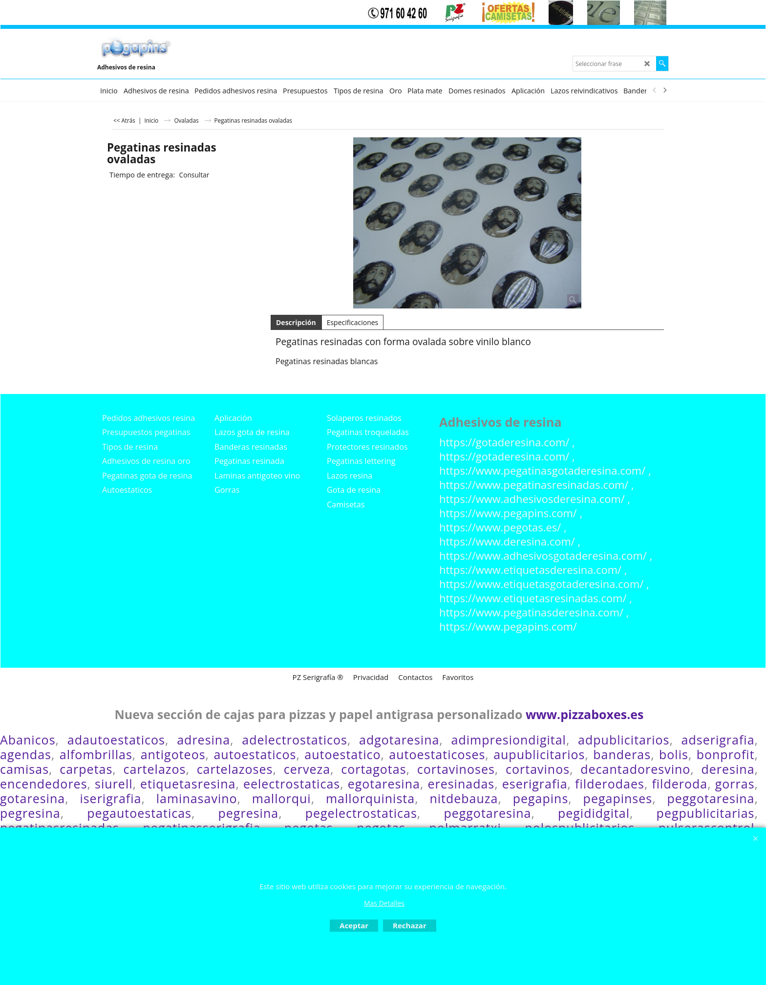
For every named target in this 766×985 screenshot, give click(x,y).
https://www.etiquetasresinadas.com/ (532, 598)
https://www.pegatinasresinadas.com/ (533, 485)
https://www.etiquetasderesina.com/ (530, 570)
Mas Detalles (384, 903)
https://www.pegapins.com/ (508, 513)
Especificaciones (353, 322)
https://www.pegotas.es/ (500, 527)
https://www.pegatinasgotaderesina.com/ (542, 470)
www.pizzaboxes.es (585, 714)
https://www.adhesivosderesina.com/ (532, 499)
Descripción (296, 322)
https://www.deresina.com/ (507, 541)
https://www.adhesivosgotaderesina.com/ (543, 555)
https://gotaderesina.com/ (504, 442)
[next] (664, 90)
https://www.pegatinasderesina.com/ (531, 612)
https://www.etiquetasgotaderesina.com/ (541, 584)
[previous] (654, 90)
